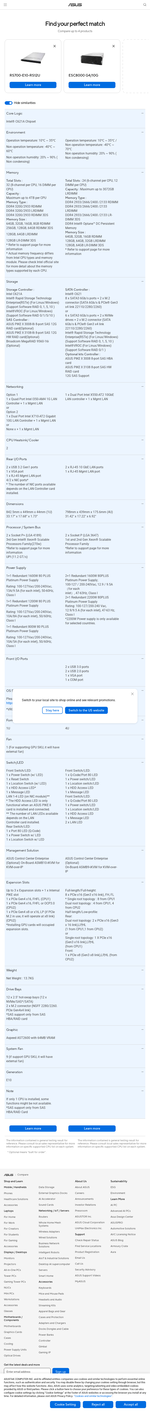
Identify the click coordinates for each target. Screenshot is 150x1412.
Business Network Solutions (49, 1245)
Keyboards (45, 1287)
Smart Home (46, 1276)
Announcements (84, 1199)
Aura (113, 1252)
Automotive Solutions (123, 1228)
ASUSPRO (117, 1222)
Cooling (8, 1343)
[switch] (8, 103)
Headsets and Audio (50, 1299)
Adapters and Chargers (52, 1323)
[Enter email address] (27, 1372)
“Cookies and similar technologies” (93, 1396)
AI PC (114, 1205)
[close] (132, 693)
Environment (118, 1193)
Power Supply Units (15, 1349)
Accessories (11, 1205)
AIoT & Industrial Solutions (54, 1258)
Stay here (52, 710)
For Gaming (10, 1240)
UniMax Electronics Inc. (88, 1228)
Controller (45, 1340)
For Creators (11, 1228)
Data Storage (46, 1187)
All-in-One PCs (12, 1270)
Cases (7, 1338)
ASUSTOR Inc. (83, 1216)
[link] (75, 4)
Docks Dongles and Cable (54, 1329)
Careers (79, 1193)
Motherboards (12, 1326)
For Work (9, 1222)
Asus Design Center (122, 1216)
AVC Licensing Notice (123, 1234)
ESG (113, 1187)
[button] (5, 4)
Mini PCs (9, 1293)
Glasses (8, 1311)
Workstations (11, 1299)
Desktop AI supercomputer (54, 1264)
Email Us (80, 1258)
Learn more (33, 85)
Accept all (131, 1405)
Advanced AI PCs (121, 1211)
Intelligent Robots (49, 1252)
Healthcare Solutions (16, 1199)
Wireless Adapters (49, 1231)
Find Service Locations (88, 1246)
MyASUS (80, 1281)
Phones (8, 1193)
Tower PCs (10, 1276)
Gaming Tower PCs (15, 1281)
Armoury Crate (119, 1246)
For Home (9, 1217)
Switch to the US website (86, 710)
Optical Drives (12, 1355)
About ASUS (82, 1187)
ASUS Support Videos (88, 1275)
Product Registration (87, 1252)
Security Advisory (85, 1269)
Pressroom (81, 1210)
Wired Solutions (48, 1237)
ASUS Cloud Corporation (89, 1222)
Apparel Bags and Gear (52, 1311)
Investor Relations (85, 1204)
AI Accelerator (47, 1199)
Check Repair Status (87, 1240)
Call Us (79, 1263)
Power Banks (46, 1334)
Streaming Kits (47, 1305)
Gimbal (43, 1346)
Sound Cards (46, 1204)
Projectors (10, 1264)
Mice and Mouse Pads (51, 1293)
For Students (11, 1234)
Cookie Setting (65, 1405)
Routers (43, 1216)
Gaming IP (45, 1352)
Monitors (9, 1258)
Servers (43, 1270)
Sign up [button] (60, 1372)
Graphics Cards (13, 1332)
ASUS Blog (117, 1240)
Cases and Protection (51, 1317)
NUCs (7, 1287)
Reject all (98, 1405)
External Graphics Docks (53, 1193)
